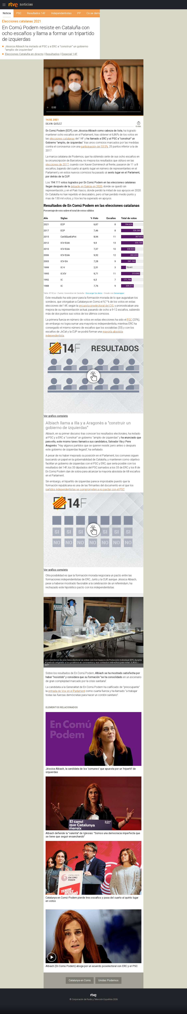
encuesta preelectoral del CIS (96, 305)
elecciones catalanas (62, 138)
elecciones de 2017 (57, 164)
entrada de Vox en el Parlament (66, 691)
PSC (129, 319)
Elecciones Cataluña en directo (24, 54)
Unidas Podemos (108, 980)
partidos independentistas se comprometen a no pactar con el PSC (85, 489)
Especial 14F (69, 54)
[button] (138, 630)
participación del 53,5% (94, 146)
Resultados (52, 54)
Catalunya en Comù (80, 980)
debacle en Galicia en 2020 (86, 186)
